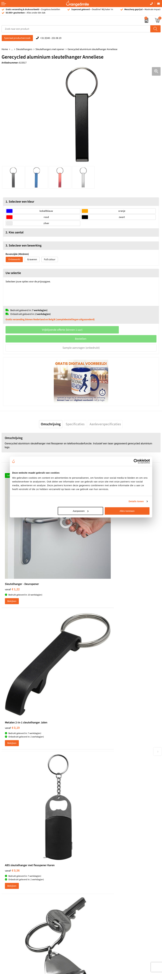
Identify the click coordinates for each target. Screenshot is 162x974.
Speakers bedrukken (13, 877)
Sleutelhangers (24, 49)
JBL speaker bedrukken (14, 891)
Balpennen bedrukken (13, 887)
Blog (85, 896)
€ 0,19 (91, 556)
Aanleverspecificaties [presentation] (105, 424)
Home (5, 49)
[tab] (50, 424)
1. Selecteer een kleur (20, 201)
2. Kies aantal (14, 232)
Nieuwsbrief (89, 887)
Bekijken (11, 571)
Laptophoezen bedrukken (96, 828)
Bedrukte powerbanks (13, 872)
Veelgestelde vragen (93, 872)
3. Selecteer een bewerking (23, 245)
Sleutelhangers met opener (49, 49)
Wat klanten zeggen (93, 863)
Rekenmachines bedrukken (97, 842)
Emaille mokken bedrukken (97, 832)
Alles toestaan (127, 511)
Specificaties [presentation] (75, 424)
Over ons (87, 858)
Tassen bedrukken (11, 858)
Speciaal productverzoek (17, 38)
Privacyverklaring (92, 906)
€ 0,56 (12, 666)
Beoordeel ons (33, 754)
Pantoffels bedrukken (94, 818)
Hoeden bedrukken (93, 837)
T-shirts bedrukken (12, 863)
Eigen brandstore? (92, 891)
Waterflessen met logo (13, 867)
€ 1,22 (12, 557)
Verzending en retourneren (97, 877)
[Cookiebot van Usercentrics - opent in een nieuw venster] (136, 461)
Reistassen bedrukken (94, 823)
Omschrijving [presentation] (51, 424)
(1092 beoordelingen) (33, 748)
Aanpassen (80, 511)
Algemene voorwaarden (95, 911)
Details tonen (136, 501)
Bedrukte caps (9, 882)
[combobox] (76, 28)
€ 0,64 (91, 666)
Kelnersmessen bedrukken (97, 808)
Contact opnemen (92, 882)
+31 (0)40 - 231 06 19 (50, 38)
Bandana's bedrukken (94, 813)
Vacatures (88, 867)
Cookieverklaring (92, 901)
